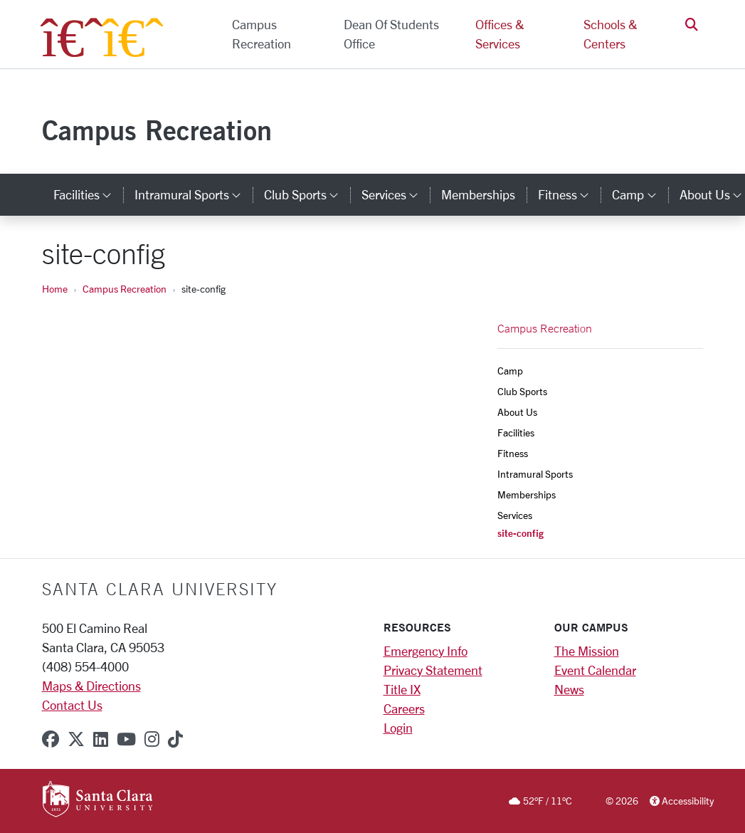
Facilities (515, 432)
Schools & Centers (610, 34)
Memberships (526, 494)
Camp (510, 371)
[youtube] (126, 739)
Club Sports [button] (307, 194)
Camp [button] (639, 194)
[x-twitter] (76, 739)
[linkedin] (100, 739)
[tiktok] (175, 739)
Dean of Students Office (391, 34)
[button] (692, 24)
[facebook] (50, 739)
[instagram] (151, 739)
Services (514, 515)
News (569, 689)
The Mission (586, 651)
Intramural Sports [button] (193, 194)
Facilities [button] (88, 194)
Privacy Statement (433, 670)
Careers (404, 708)
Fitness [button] (569, 194)
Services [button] (395, 194)
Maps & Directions (91, 686)
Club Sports (522, 391)
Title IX (402, 689)
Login (398, 728)
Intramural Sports (535, 474)
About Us (517, 412)
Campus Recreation (261, 34)
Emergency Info (425, 651)
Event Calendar (595, 670)
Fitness (512, 453)
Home (55, 289)
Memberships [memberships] (478, 194)
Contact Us (72, 705)
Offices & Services (499, 34)
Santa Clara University (160, 589)
